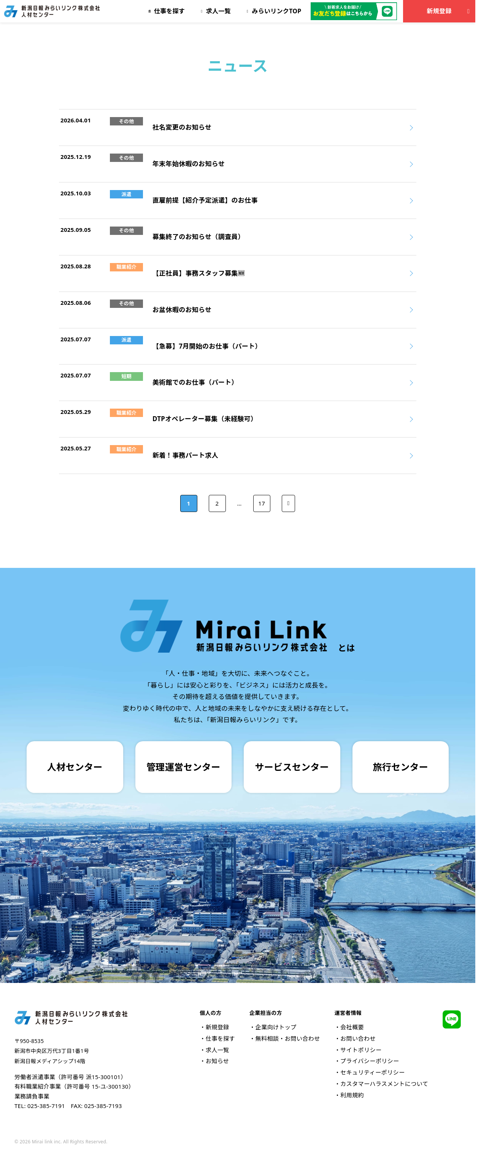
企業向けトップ (275, 1027)
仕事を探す (220, 1038)
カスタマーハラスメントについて (384, 1083)
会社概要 (352, 1027)
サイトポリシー (360, 1050)
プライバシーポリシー (369, 1061)
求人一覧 (217, 1050)
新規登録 (449, 11)
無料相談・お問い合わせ (287, 1038)
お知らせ (217, 1061)
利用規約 (352, 1095)
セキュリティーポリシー (372, 1072)
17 (261, 503)
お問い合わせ (358, 1038)
